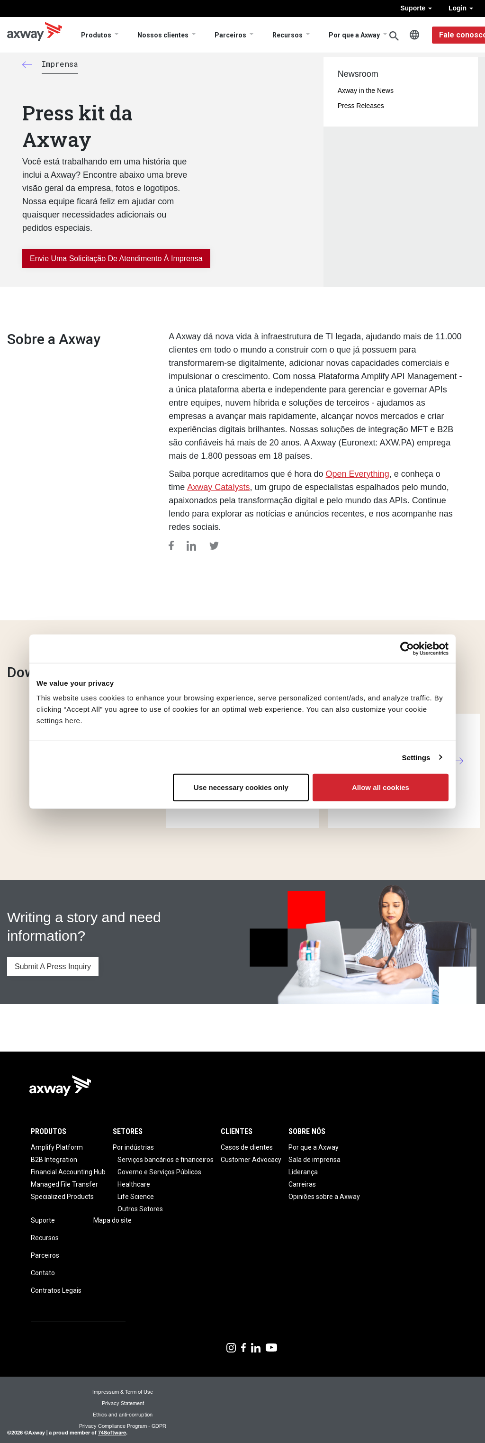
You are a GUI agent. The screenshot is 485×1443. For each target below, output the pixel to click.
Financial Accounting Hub (68, 1172)
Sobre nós (306, 1131)
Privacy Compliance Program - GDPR (122, 1426)
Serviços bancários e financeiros (165, 1159)
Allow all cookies (380, 787)
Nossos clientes (163, 35)
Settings (416, 757)
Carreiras (302, 1184)
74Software (112, 1432)
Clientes (236, 1131)
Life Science (135, 1196)
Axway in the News (366, 90)
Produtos (96, 35)
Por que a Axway (354, 35)
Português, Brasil (414, 35)
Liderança (303, 1172)
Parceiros (230, 35)
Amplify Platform (57, 1147)
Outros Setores (140, 1209)
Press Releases (361, 105)
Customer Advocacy (251, 1159)
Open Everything (357, 474)
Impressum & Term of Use (122, 1392)
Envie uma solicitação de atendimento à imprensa (116, 258)
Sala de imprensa (314, 1159)
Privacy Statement (123, 1403)
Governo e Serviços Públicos (159, 1172)
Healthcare (133, 1184)
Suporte (416, 8)
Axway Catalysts (218, 487)
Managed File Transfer (64, 1184)
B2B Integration (54, 1159)
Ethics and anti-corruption (123, 1414)
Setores (128, 1131)
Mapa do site (112, 1220)
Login (461, 8)
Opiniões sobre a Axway (324, 1196)
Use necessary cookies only (241, 787)
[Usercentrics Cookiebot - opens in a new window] (407, 648)
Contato (43, 1273)
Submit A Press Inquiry (53, 966)
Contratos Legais (56, 1290)
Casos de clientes (247, 1147)
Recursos (287, 35)
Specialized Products (62, 1196)
